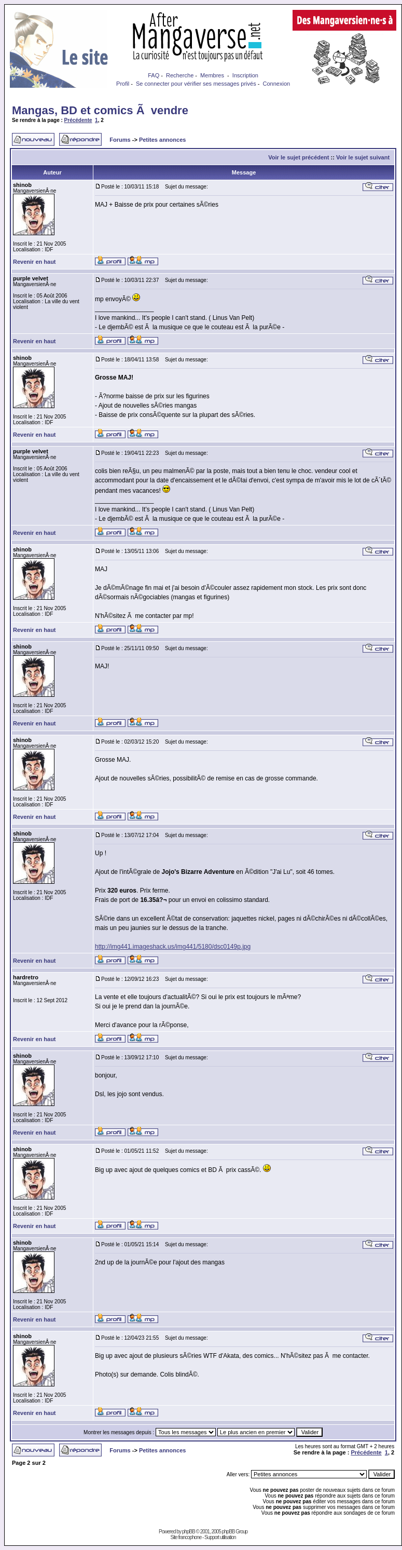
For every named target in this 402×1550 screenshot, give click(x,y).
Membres (212, 75)
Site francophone (186, 1537)
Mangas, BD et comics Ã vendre (100, 110)
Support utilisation (220, 1537)
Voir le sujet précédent (298, 157)
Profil (122, 83)
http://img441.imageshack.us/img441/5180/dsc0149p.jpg (173, 946)
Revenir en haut (34, 262)
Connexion (276, 83)
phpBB (188, 1531)
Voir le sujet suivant (363, 157)
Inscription (245, 75)
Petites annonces (162, 140)
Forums (119, 140)
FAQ (153, 75)
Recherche (179, 75)
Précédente (78, 120)
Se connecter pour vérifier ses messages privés (196, 83)
